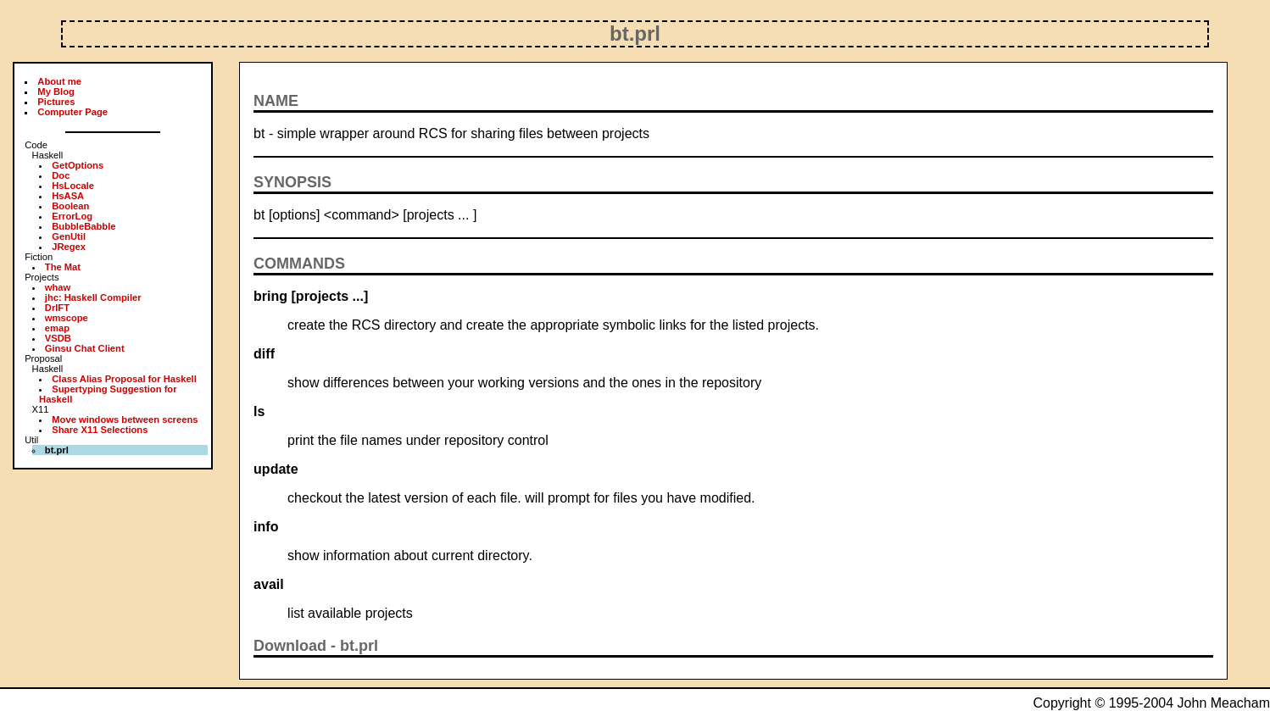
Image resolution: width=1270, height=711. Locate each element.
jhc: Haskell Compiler (93, 297)
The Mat (63, 267)
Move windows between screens (125, 419)
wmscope (66, 318)
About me (59, 81)
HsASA (68, 196)
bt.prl (359, 645)
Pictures (56, 102)
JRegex (69, 247)
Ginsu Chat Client (85, 348)
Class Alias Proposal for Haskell (124, 379)
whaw (57, 287)
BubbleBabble (83, 226)
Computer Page (72, 112)
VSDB (58, 338)
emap (57, 328)
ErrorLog (72, 216)
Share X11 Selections (100, 430)
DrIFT (57, 308)
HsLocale (73, 186)
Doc (61, 175)
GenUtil (69, 236)
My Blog (56, 91)
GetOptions (77, 165)
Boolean (70, 206)
